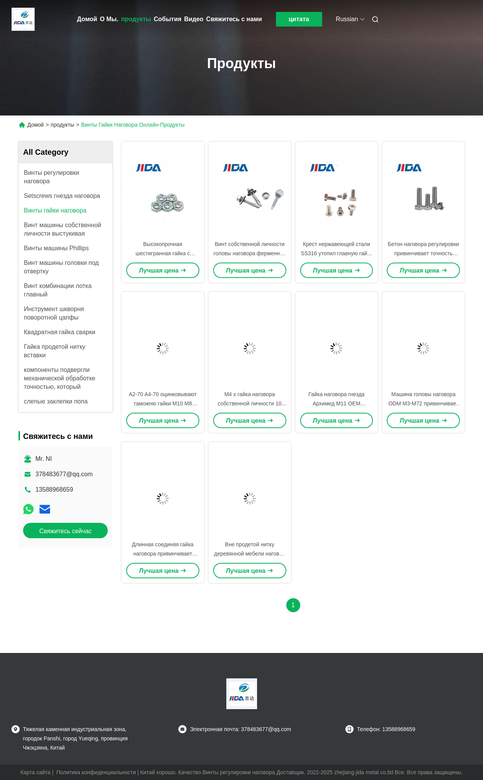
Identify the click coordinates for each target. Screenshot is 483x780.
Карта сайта (35, 772)
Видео (193, 19)
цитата (299, 19)
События (167, 19)
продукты (136, 19)
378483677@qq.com (64, 474)
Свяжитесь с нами (234, 19)
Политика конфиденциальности (96, 772)
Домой (87, 19)
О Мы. (109, 19)
